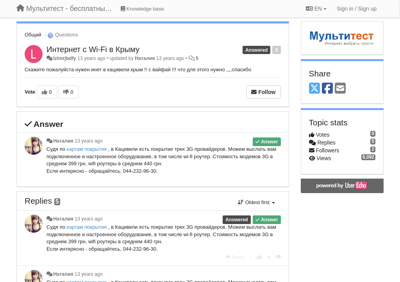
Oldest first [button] (256, 202)
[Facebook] (327, 89)
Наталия (145, 58)
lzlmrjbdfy (64, 58)
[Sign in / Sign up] (357, 8)
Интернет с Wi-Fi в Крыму (92, 49)
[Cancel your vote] (269, 257)
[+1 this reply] (259, 257)
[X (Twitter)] (314, 89)
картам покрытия (87, 149)
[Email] (340, 89)
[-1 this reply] (278, 257)
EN (316, 8)
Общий (33, 35)
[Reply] (235, 257)
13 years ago (88, 141)
